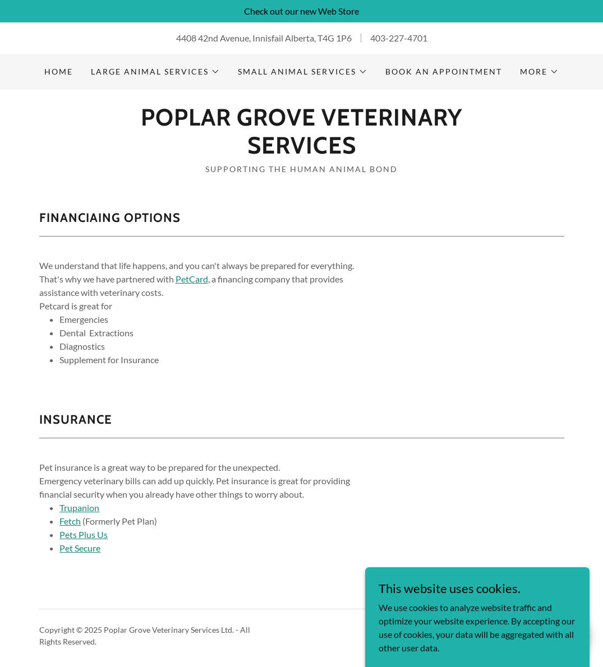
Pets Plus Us (83, 534)
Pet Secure (79, 548)
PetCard (192, 279)
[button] (155, 71)
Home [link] (58, 71)
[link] (301, 150)
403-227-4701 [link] (398, 38)
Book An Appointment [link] (443, 71)
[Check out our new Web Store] (301, 11)
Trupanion (79, 507)
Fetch (70, 521)
